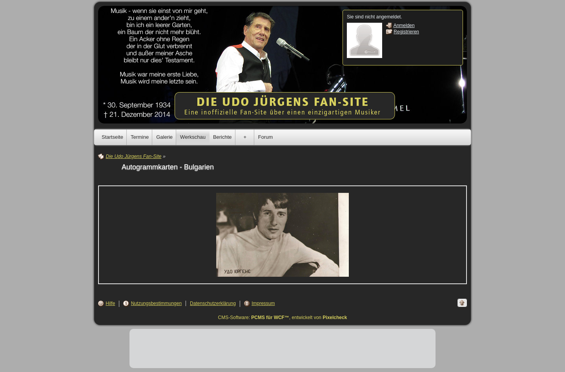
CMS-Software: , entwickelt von (282, 317)
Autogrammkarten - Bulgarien (168, 167)
